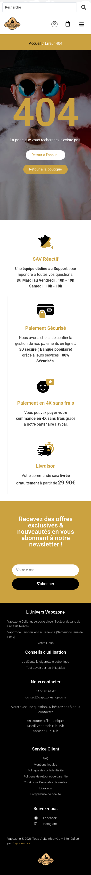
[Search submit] (84, 7)
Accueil (35, 43)
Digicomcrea (21, 843)
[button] (81, 24)
